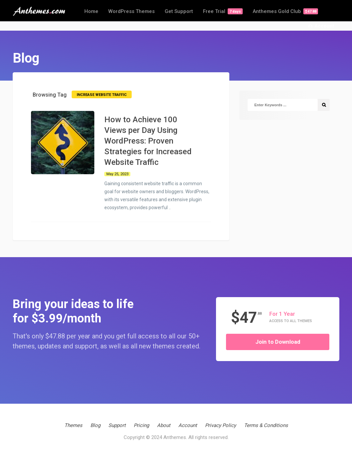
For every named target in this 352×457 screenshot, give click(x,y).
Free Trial (223, 11)
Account (321, 26)
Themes (73, 425)
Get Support (179, 11)
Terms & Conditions (266, 425)
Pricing (141, 425)
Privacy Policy (220, 425)
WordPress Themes (131, 11)
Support (117, 425)
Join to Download (277, 341)
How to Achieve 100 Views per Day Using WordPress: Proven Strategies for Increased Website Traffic (148, 141)
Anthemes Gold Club (285, 11)
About (163, 425)
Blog (95, 425)
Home (91, 11)
